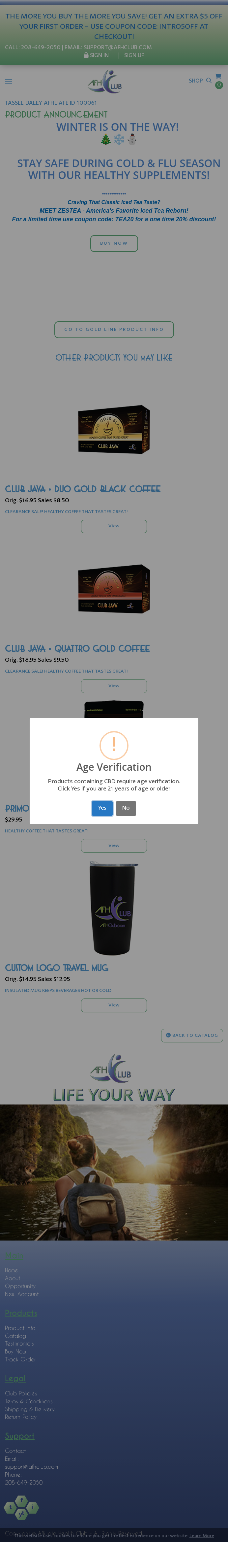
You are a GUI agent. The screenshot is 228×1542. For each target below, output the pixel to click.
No (126, 808)
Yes (102, 808)
